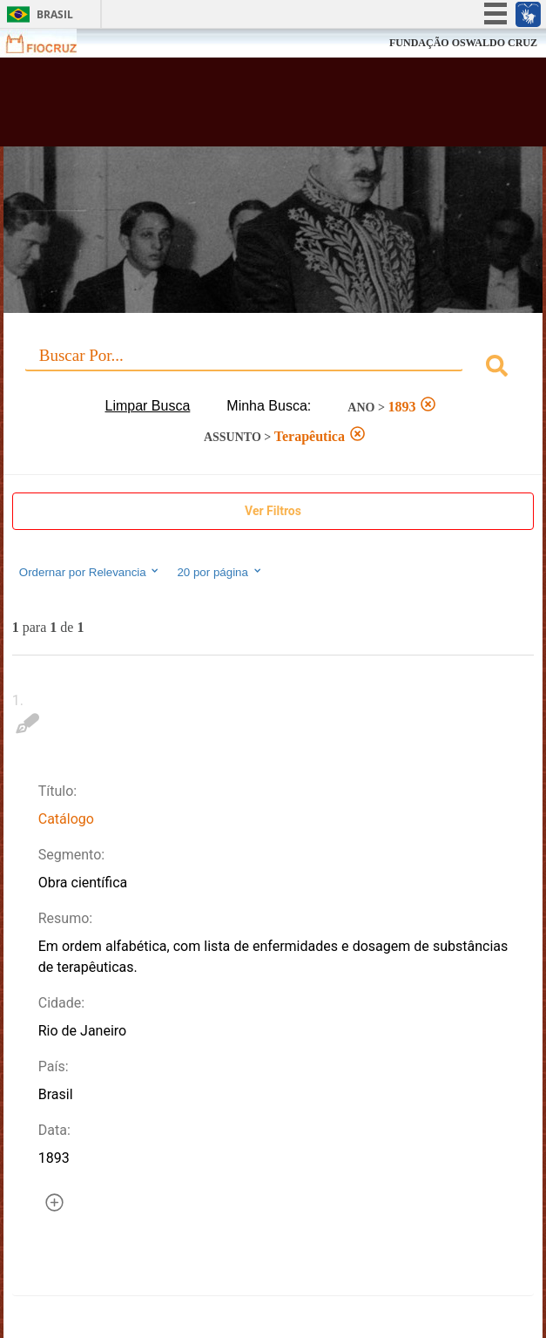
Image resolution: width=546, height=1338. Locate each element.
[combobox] (273, 368)
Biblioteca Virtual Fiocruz (227, 107)
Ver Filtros (273, 511)
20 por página (220, 572)
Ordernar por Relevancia (90, 572)
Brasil (55, 14)
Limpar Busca (148, 405)
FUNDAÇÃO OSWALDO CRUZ (463, 43)
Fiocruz (52, 43)
